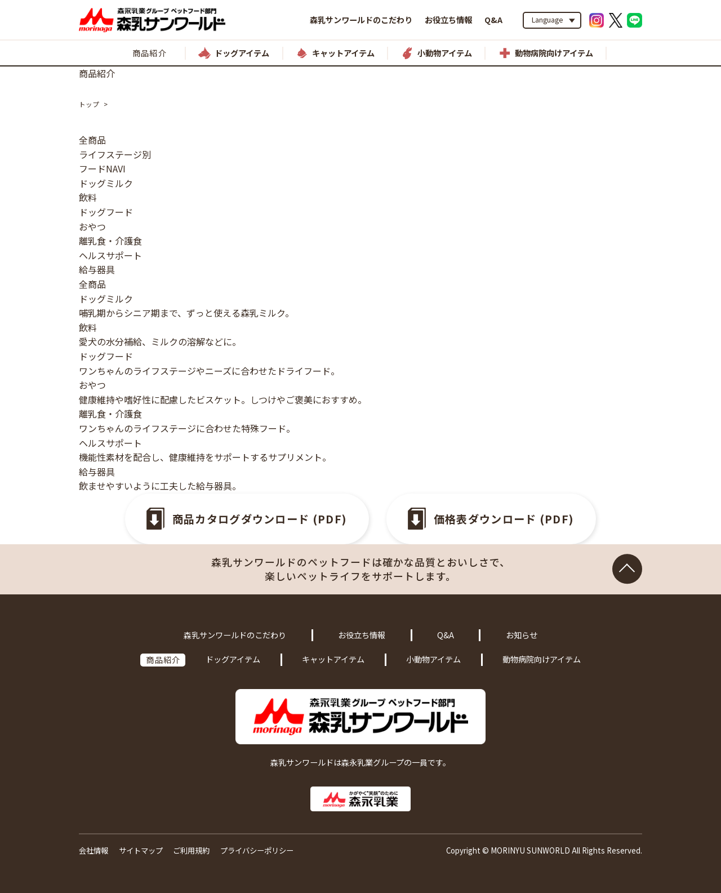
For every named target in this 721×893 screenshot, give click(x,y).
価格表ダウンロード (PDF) (504, 519)
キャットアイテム (333, 659)
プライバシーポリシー (256, 850)
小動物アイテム (433, 659)
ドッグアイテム (233, 659)
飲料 (88, 197)
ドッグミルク (106, 183)
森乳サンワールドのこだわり (361, 19)
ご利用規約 (191, 850)
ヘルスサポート (110, 255)
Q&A (493, 19)
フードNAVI (102, 168)
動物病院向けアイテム (541, 659)
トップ (89, 104)
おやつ (92, 226)
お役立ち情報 (448, 19)
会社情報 (93, 850)
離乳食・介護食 (110, 240)
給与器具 (97, 269)
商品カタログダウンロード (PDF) (259, 519)
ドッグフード (106, 212)
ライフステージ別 (115, 154)
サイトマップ (141, 850)
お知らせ (521, 635)
